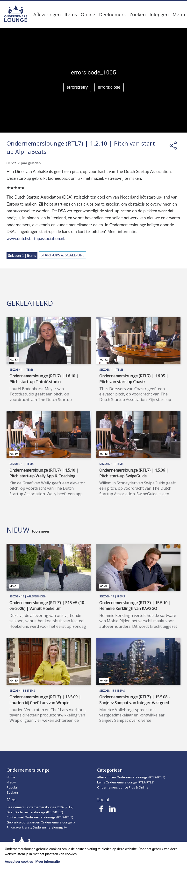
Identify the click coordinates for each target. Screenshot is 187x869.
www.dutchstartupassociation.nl (35, 238)
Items (71, 14)
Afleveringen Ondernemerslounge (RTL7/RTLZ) (131, 777)
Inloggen (159, 14)
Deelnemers (112, 14)
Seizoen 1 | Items (22, 255)
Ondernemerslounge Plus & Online (122, 787)
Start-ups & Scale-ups (63, 255)
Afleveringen (47, 14)
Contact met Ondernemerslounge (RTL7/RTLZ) (40, 817)
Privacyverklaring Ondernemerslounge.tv (37, 827)
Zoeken (137, 14)
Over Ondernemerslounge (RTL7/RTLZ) (35, 812)
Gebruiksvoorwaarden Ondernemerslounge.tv (41, 822)
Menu (179, 14)
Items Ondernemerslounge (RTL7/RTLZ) (125, 782)
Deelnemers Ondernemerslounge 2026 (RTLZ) (40, 807)
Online (88, 14)
